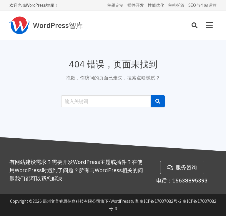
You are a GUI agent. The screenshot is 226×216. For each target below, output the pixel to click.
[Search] (194, 25)
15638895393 (190, 180)
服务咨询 (182, 167)
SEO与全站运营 (202, 5)
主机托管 (176, 5)
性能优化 (156, 5)
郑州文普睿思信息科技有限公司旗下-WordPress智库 (91, 201)
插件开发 (135, 5)
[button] (158, 101)
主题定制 (115, 5)
